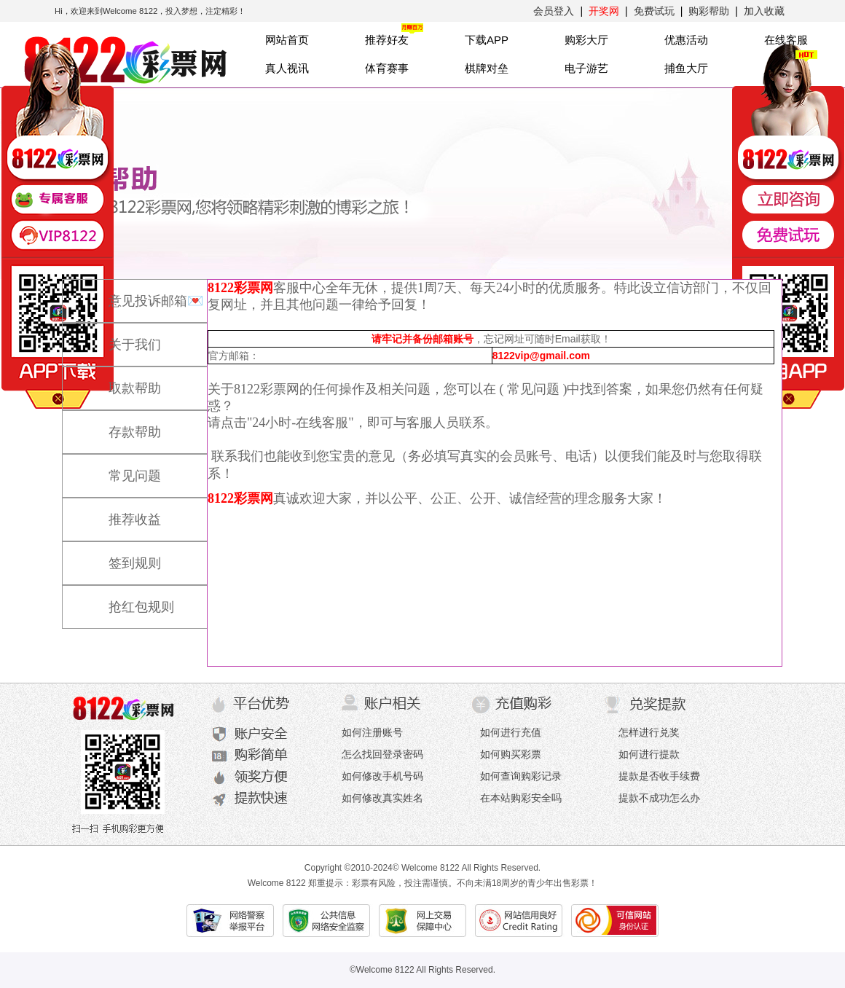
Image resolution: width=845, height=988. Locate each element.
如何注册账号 (372, 732)
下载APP (486, 40)
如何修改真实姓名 (382, 798)
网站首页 (287, 40)
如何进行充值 (510, 732)
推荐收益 (120, 513)
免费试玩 (654, 11)
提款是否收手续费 (659, 776)
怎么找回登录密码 (382, 754)
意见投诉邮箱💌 (141, 294)
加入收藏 (764, 11)
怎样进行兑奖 (649, 732)
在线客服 (786, 40)
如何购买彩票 (510, 754)
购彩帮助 (708, 11)
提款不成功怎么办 (659, 798)
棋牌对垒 (486, 68)
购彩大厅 (586, 40)
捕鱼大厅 (686, 68)
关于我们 (120, 338)
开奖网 (604, 11)
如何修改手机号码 (382, 776)
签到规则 (120, 556)
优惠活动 (686, 40)
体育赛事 (387, 68)
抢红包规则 (126, 600)
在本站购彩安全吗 (521, 798)
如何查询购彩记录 (521, 776)
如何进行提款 (649, 754)
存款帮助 (120, 425)
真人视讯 (287, 68)
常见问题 (120, 469)
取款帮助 (120, 381)
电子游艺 (586, 68)
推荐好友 (387, 40)
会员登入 (553, 11)
